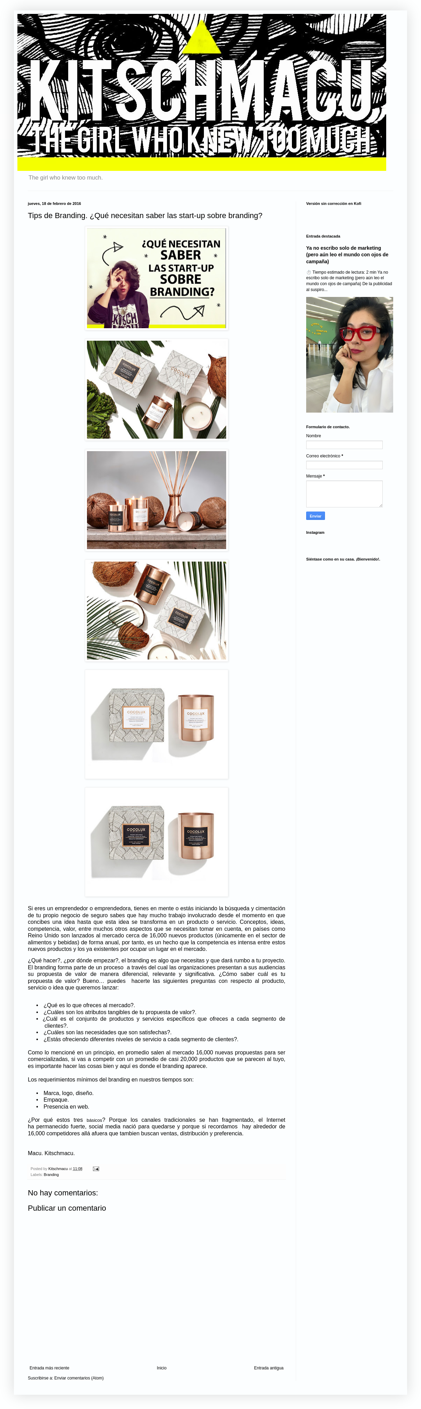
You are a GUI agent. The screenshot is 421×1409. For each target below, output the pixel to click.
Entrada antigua (269, 1368)
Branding (51, 1174)
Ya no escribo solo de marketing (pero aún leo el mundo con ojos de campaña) (347, 254)
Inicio (162, 1368)
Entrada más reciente (49, 1368)
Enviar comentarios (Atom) (79, 1378)
